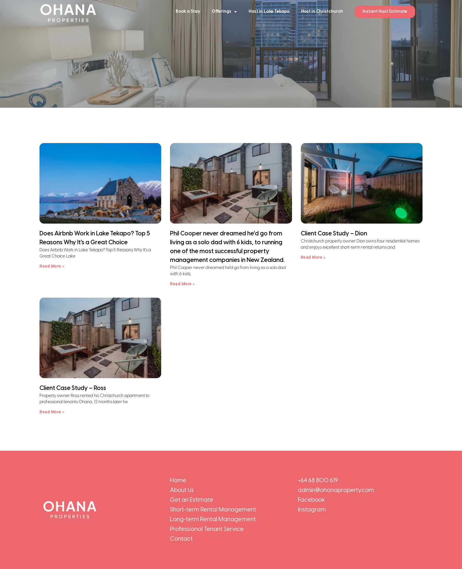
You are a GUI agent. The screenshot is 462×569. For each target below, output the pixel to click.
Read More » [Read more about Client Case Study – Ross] (52, 411)
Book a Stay (188, 11)
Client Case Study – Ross (72, 388)
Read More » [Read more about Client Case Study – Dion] (313, 257)
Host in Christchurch (322, 11)
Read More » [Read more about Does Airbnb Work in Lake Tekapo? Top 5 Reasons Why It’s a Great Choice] (52, 266)
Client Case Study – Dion (334, 234)
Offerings (224, 12)
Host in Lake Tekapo (269, 11)
